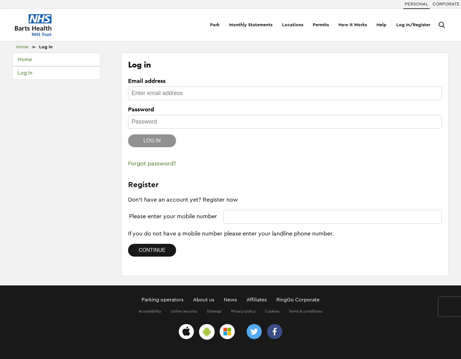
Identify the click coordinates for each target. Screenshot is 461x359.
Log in (46, 47)
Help (381, 25)
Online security (184, 311)
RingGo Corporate (297, 299)
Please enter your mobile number (173, 216)
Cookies (272, 311)
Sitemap (214, 311)
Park (215, 25)
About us (203, 299)
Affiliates (257, 299)
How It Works (352, 25)
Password (141, 109)
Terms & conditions (305, 311)
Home (22, 47)
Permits (321, 25)
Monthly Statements (250, 25)
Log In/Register (413, 25)
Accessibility (150, 311)
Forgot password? (152, 163)
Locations (292, 25)
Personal (416, 4)
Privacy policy (243, 311)
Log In (25, 73)
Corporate (446, 4)
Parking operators (162, 299)
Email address (147, 81)
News (230, 299)
